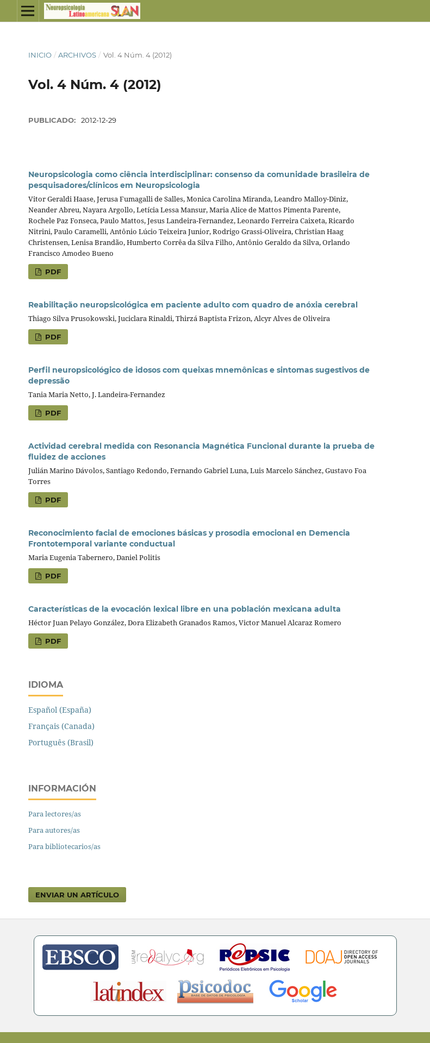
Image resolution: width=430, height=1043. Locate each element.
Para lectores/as (54, 814)
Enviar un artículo (77, 894)
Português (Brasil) (61, 742)
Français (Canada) (61, 726)
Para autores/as (54, 830)
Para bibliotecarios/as (64, 846)
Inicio (40, 55)
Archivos (77, 55)
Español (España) (59, 710)
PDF (52, 271)
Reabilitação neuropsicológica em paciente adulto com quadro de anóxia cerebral (193, 305)
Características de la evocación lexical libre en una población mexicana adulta (184, 609)
